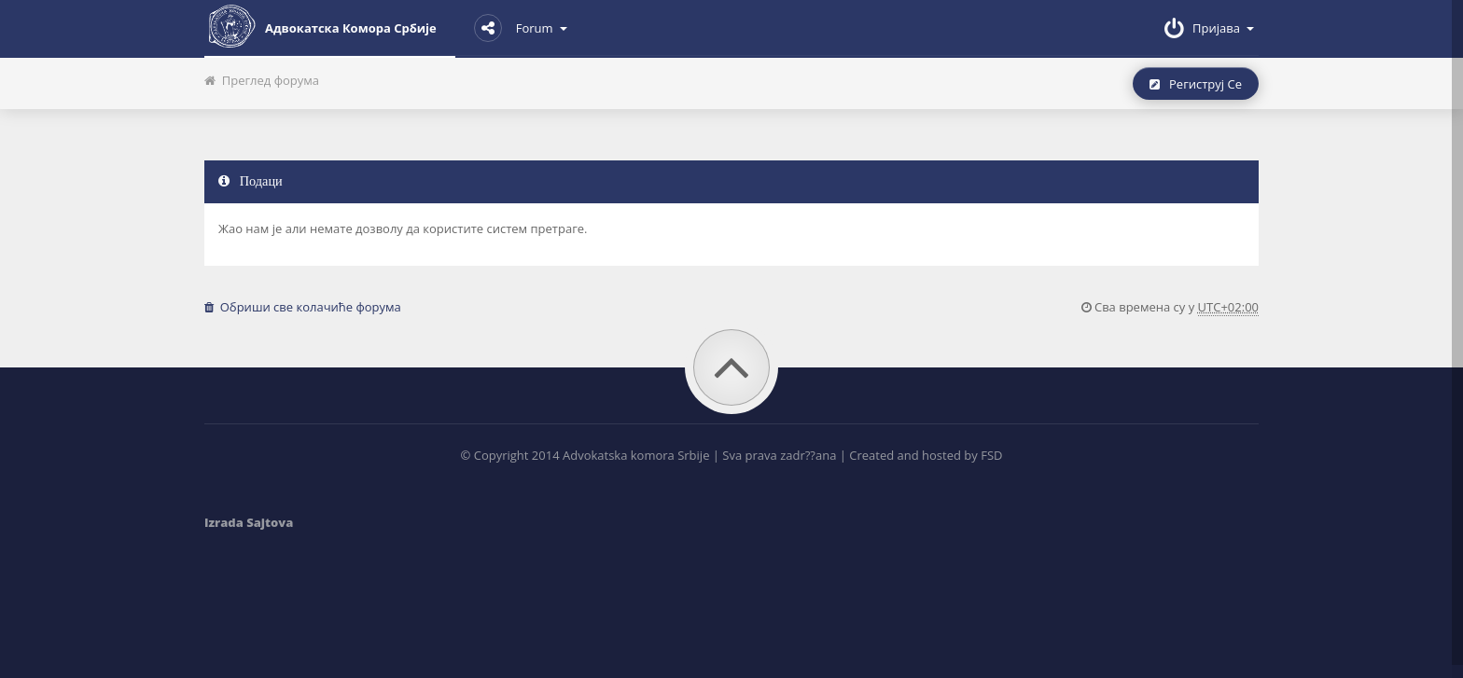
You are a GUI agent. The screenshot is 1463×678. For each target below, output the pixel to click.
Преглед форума (261, 80)
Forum (520, 28)
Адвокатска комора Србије (320, 26)
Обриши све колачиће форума (302, 306)
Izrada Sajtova (248, 522)
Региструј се (1196, 84)
